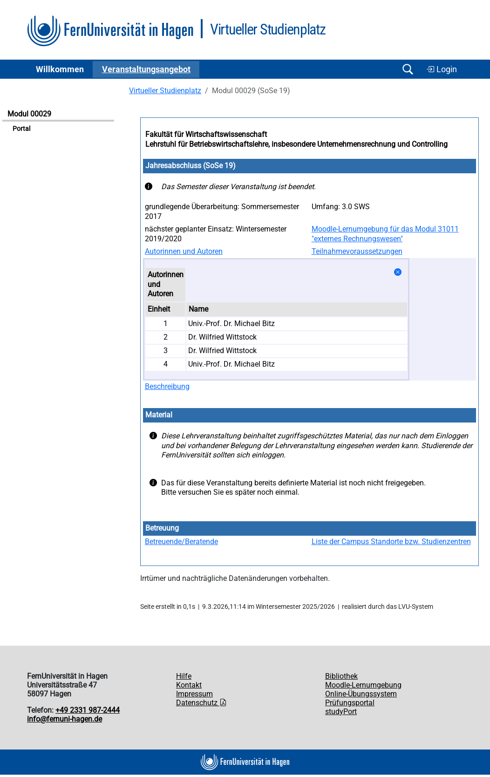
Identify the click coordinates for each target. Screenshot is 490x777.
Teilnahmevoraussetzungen (357, 251)
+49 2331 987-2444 (87, 710)
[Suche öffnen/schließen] (407, 69)
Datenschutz (201, 702)
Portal (21, 129)
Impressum (194, 693)
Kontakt (189, 685)
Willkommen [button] (60, 69)
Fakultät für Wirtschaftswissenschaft (206, 134)
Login (441, 69)
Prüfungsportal (349, 702)
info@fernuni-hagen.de (64, 719)
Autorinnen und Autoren (184, 251)
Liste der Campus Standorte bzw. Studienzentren (391, 541)
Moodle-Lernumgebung (363, 685)
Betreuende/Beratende (181, 541)
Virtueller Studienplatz (165, 90)
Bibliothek (341, 676)
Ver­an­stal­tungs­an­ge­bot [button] (146, 69)
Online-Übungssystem (361, 693)
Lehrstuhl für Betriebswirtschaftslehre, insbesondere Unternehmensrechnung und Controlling (296, 144)
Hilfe (183, 676)
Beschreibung (167, 386)
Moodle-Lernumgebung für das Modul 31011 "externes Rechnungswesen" (385, 234)
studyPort (341, 711)
